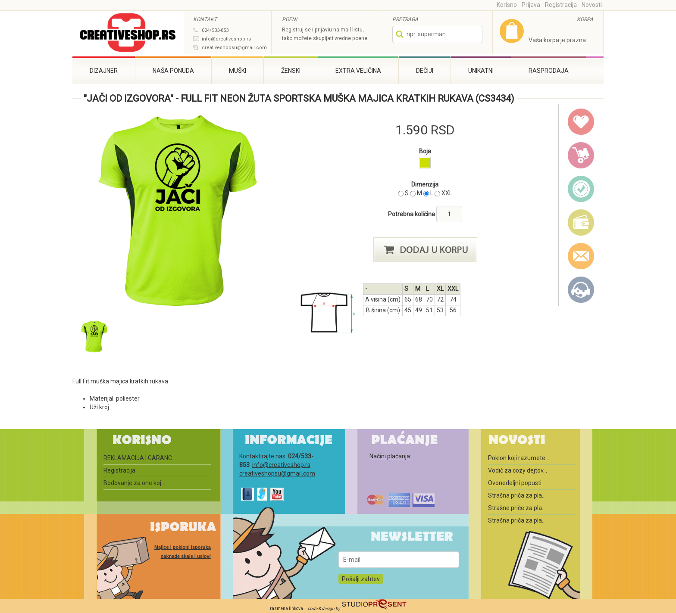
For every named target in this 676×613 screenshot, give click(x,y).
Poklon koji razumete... (518, 457)
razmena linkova (286, 608)
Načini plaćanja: (390, 456)
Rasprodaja (549, 70)
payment (581, 222)
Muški (237, 70)
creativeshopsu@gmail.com (234, 47)
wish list (581, 122)
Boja (425, 151)
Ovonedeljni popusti (514, 482)
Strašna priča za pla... (517, 495)
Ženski (290, 70)
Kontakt (581, 290)
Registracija (561, 4)
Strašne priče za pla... (517, 507)
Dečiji (424, 70)
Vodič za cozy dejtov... (517, 470)
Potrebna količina (412, 214)
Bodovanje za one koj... (134, 482)
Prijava (531, 4)
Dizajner (104, 70)
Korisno (507, 4)
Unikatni (481, 70)
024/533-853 (215, 30)
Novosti (592, 4)
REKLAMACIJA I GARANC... (139, 457)
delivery (581, 155)
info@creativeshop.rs (226, 39)
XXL (446, 193)
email (581, 256)
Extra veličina (358, 70)
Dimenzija (424, 184)
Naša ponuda (173, 70)
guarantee (581, 189)
